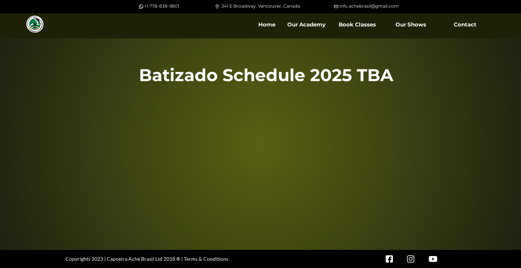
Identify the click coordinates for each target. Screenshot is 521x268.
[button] (306, 24)
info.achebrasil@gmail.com (369, 6)
